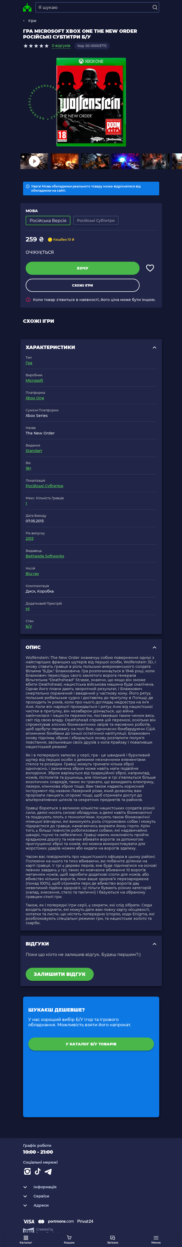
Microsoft (34, 380)
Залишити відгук (60, 974)
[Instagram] (28, 1172)
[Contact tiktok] (39, 1172)
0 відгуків (61, 45)
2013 (30, 538)
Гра (29, 363)
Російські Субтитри (44, 485)
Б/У (29, 626)
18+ (28, 468)
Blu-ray (32, 573)
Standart (34, 450)
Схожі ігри (82, 285)
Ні (28, 608)
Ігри (32, 20)
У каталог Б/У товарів (91, 1044)
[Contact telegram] (49, 1172)
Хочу (83, 268)
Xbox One (35, 398)
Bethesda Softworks (45, 556)
